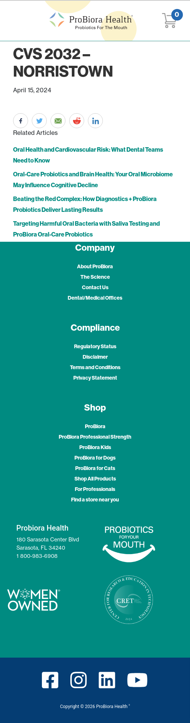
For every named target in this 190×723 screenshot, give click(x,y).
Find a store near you (95, 499)
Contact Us (95, 287)
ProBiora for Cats (95, 468)
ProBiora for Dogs (95, 457)
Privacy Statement (95, 377)
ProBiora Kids (95, 447)
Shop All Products (95, 478)
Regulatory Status (95, 346)
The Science (95, 277)
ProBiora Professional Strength (95, 436)
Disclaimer (95, 356)
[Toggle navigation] (13, 21)
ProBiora (95, 426)
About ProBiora (95, 266)
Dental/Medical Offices (95, 297)
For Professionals (95, 489)
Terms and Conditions (95, 367)
